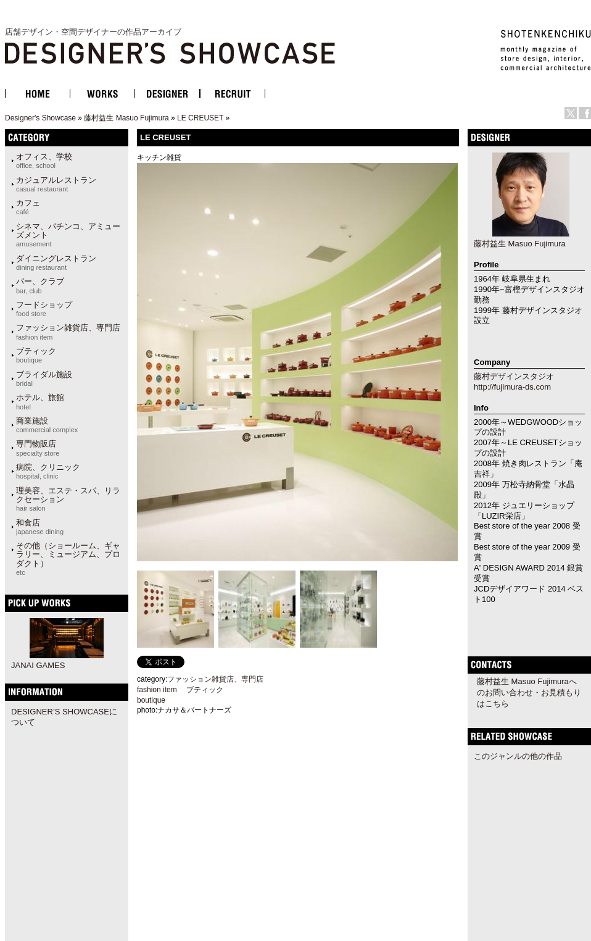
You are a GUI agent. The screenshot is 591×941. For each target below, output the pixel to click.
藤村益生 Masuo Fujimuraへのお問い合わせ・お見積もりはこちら (529, 692)
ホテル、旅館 (40, 401)
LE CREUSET (200, 118)
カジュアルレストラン (56, 184)
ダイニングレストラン (56, 262)
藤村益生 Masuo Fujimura (126, 118)
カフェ (28, 206)
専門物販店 (37, 447)
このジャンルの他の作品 (518, 756)
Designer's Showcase (40, 118)
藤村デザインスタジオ (514, 376)
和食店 (40, 526)
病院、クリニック (48, 471)
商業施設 (47, 424)
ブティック (36, 355)
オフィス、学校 (44, 160)
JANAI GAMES (38, 665)
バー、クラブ (40, 285)
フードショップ (44, 308)
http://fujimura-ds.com (512, 386)
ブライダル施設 (44, 378)
